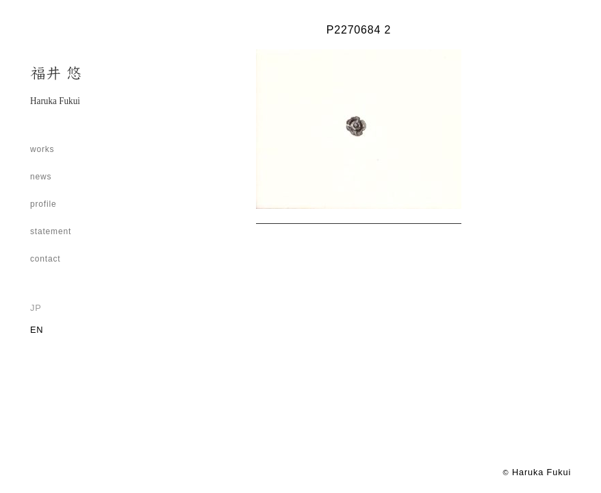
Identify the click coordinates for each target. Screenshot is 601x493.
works (42, 149)
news (40, 176)
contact (45, 259)
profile (43, 204)
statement (50, 231)
